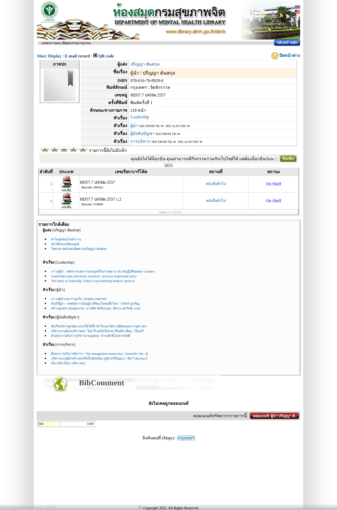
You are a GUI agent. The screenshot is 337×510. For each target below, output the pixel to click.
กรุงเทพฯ (186, 438)
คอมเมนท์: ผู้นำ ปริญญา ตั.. (274, 416)
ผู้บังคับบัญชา (142, 133)
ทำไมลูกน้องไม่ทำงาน (66, 239)
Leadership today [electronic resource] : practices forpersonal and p (93, 276)
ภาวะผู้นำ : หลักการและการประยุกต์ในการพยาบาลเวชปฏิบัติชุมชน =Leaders (103, 271)
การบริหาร (140, 141)
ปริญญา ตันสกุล (145, 64)
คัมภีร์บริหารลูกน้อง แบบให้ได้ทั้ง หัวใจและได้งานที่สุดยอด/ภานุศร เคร (98, 326)
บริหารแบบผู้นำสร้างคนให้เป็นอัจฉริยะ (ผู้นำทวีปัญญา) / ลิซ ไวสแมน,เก (99, 358)
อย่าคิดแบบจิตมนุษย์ (65, 244)
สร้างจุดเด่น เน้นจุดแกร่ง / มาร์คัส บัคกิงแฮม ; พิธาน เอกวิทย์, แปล (95, 308)
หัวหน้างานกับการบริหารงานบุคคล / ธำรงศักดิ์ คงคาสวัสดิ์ (90, 336)
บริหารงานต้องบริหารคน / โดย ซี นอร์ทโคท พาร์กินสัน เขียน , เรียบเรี (97, 331)
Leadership (139, 117)
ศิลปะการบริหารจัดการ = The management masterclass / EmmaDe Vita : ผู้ (99, 354)
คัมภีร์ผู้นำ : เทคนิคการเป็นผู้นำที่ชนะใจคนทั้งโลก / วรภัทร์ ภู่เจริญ (95, 303)
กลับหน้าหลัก (287, 43)
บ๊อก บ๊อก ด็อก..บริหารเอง (68, 363)
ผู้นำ (134, 125)
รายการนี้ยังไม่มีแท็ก (108, 150)
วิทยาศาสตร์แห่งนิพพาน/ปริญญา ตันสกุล (78, 249)
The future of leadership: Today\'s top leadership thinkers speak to (93, 281)
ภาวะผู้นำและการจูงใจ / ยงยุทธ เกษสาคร (79, 299)
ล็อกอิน (288, 159)
